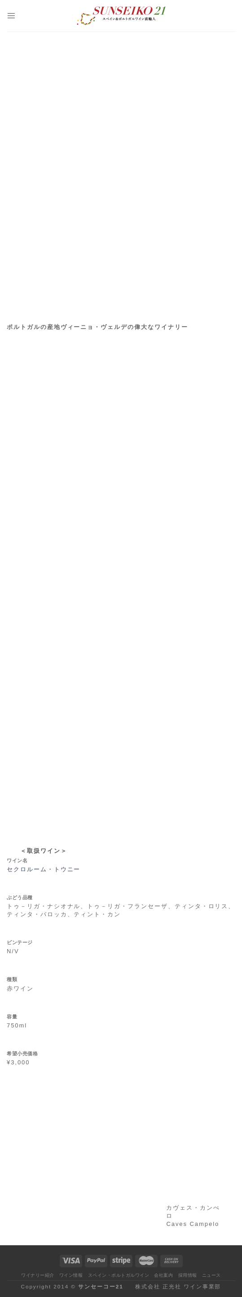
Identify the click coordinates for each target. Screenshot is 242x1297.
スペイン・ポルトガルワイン (118, 1275)
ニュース (211, 1275)
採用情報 (187, 1275)
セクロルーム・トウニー (43, 869)
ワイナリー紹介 (37, 1275)
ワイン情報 (71, 1275)
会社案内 (163, 1275)
